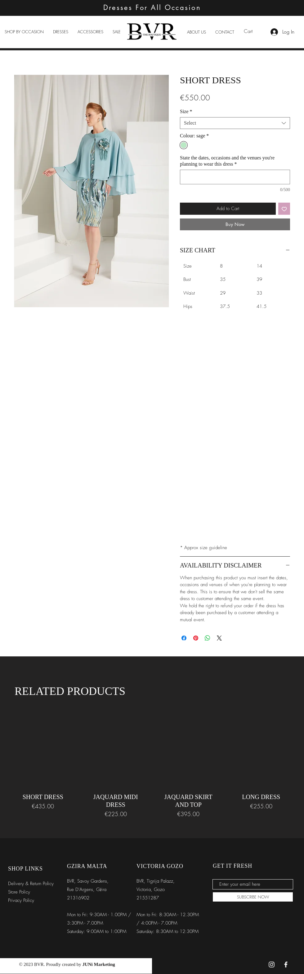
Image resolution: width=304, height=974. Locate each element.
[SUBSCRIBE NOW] (252, 897)
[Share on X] (219, 638)
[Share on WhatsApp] (207, 638)
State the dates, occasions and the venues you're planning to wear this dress (227, 161)
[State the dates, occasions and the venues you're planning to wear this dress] (235, 176)
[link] (252, 31)
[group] (152, 762)
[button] (24, 31)
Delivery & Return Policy (31, 883)
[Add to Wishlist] (284, 209)
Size (186, 111)
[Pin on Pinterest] (195, 638)
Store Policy (19, 892)
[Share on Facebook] (184, 638)
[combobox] (235, 123)
